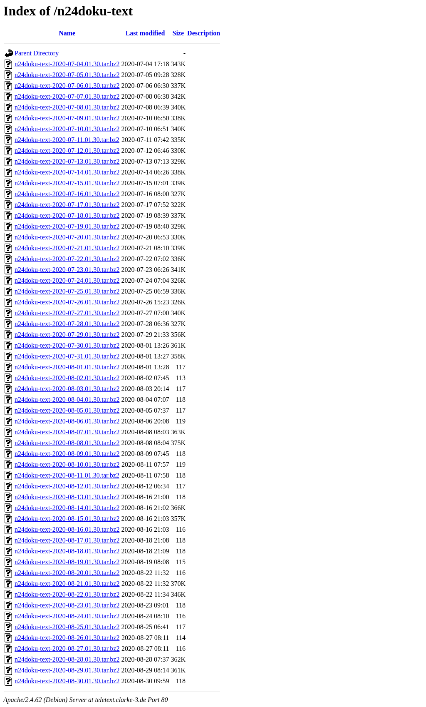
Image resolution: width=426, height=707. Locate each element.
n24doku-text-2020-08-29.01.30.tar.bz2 (67, 670)
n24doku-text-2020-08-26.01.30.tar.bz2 (67, 637)
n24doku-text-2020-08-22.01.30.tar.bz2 (67, 594)
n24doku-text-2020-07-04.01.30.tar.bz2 (67, 63)
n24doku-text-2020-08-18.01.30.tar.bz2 (67, 551)
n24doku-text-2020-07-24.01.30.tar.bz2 (67, 280)
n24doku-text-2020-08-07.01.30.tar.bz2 (67, 432)
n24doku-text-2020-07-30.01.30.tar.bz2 (67, 345)
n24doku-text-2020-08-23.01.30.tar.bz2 (67, 605)
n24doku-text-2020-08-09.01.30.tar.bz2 (67, 453)
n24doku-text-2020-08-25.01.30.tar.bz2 (67, 626)
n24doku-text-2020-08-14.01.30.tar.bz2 (67, 507)
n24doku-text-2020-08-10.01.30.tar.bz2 (67, 464)
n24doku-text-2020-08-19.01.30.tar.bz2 (67, 561)
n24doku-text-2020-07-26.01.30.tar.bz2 (67, 302)
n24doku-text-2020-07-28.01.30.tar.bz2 (67, 323)
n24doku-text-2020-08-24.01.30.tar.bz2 (67, 616)
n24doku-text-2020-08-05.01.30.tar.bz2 (67, 410)
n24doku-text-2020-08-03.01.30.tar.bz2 (67, 388)
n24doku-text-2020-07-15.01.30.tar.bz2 (67, 183)
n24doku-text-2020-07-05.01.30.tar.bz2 (67, 74)
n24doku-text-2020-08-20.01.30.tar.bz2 (67, 572)
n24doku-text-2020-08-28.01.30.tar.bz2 (67, 659)
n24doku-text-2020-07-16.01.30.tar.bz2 (67, 193)
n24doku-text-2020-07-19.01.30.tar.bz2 (67, 226)
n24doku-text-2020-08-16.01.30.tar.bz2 (67, 529)
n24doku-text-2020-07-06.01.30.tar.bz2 (67, 85)
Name (67, 33)
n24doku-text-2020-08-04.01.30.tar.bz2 (67, 399)
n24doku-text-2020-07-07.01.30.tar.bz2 (67, 96)
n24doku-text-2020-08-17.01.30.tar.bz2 (67, 540)
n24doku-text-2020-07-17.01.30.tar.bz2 (67, 204)
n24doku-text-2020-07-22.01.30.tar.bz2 (67, 258)
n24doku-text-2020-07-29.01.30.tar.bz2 (67, 334)
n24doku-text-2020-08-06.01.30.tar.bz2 (67, 421)
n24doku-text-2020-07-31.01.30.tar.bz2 (67, 356)
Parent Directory (37, 53)
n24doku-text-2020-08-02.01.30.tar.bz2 (67, 377)
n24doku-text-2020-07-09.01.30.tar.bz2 (67, 118)
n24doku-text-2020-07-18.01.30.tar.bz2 (67, 215)
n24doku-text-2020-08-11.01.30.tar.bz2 (67, 475)
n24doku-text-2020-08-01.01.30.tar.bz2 (67, 367)
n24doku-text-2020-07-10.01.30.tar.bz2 (67, 128)
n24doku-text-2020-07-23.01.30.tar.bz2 (67, 269)
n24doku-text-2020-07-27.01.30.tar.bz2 (67, 312)
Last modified (145, 33)
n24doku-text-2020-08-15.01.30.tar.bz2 (67, 518)
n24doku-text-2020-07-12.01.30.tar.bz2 (67, 150)
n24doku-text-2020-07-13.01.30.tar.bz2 (67, 161)
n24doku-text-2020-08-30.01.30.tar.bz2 (67, 681)
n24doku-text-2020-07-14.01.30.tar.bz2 (67, 172)
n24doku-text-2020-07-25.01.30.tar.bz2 (67, 291)
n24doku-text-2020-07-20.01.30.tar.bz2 (67, 237)
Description (203, 33)
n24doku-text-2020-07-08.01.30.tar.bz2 (67, 107)
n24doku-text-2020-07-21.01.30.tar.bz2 (67, 247)
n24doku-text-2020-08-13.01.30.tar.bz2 (67, 496)
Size (178, 33)
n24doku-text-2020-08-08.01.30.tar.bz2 (67, 442)
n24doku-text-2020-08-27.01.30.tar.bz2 (67, 648)
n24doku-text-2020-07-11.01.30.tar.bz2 (67, 139)
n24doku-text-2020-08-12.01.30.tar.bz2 (67, 486)
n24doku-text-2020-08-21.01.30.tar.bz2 (67, 583)
